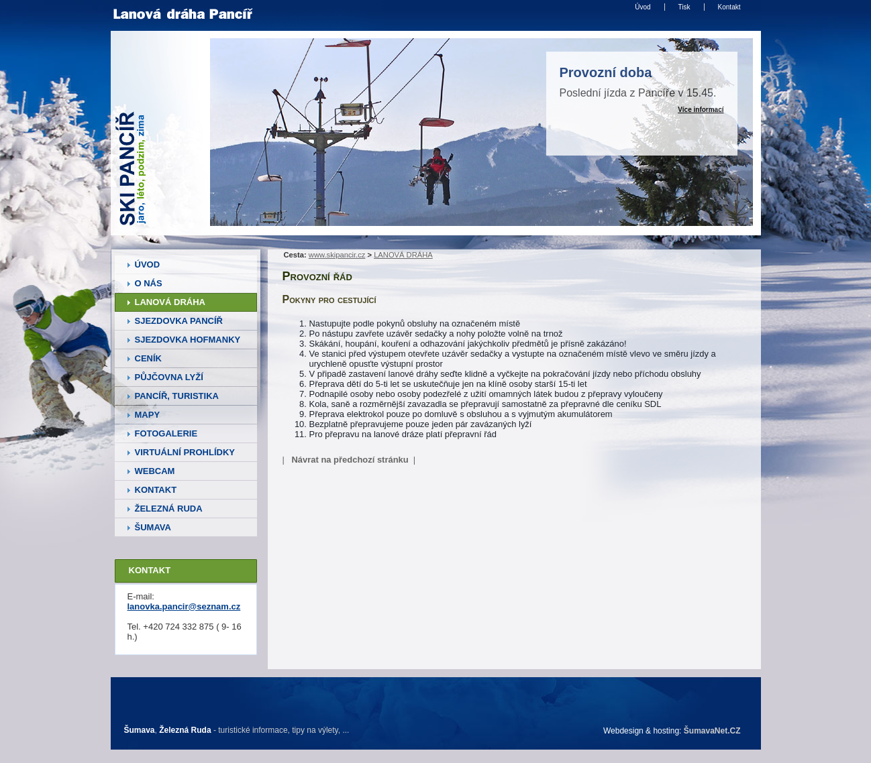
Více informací (700, 109)
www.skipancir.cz (337, 255)
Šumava (139, 730)
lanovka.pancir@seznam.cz (184, 606)
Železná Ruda (185, 730)
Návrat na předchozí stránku (349, 460)
